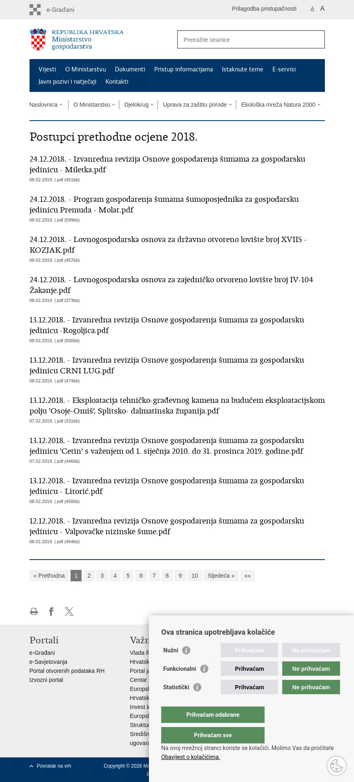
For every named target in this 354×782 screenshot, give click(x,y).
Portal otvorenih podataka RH (67, 671)
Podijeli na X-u (69, 611)
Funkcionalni (179, 685)
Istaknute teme (242, 69)
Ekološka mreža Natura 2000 (278, 104)
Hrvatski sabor (148, 662)
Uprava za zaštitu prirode (195, 104)
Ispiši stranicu (34, 611)
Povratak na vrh (54, 766)
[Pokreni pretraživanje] (315, 39)
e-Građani (42, 652)
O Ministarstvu (85, 69)
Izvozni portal (46, 680)
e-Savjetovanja (49, 662)
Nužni (170, 666)
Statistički (176, 703)
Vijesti (47, 69)
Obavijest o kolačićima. (190, 757)
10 (195, 575)
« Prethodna (49, 575)
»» (247, 575)
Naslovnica (43, 104)
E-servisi (284, 69)
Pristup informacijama (183, 69)
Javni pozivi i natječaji (67, 81)
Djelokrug (136, 104)
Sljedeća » (221, 575)
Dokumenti (130, 69)
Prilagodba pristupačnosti (264, 8)
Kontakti (116, 81)
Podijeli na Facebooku (51, 611)
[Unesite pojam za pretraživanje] (242, 39)
